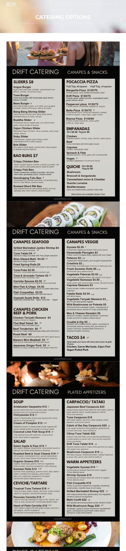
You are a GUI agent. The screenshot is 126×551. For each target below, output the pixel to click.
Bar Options (66, 4)
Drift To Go (98, 4)
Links (115, 4)
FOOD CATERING (78, 4)
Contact (108, 4)
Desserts (89, 4)
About (57, 4)
